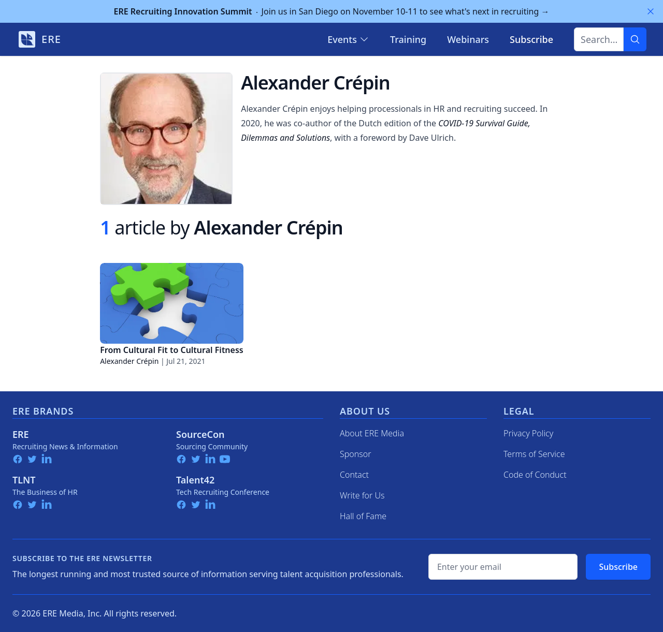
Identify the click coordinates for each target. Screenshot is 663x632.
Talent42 (195, 480)
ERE (20, 434)
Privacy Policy (528, 433)
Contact (354, 474)
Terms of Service (534, 454)
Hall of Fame (363, 516)
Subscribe (618, 566)
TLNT (24, 480)
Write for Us (362, 495)
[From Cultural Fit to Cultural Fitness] (171, 303)
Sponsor (355, 454)
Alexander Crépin (129, 361)
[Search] (635, 39)
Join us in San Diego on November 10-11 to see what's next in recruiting (332, 11)
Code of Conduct (535, 474)
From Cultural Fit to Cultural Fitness (171, 350)
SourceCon (200, 434)
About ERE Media (372, 433)
